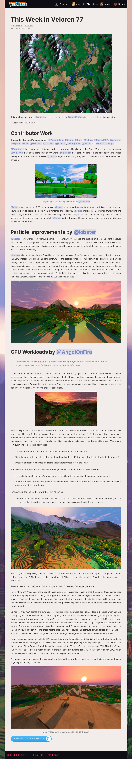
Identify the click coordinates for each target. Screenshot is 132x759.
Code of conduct (16, 755)
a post (41, 361)
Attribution (36, 755)
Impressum (53, 755)
